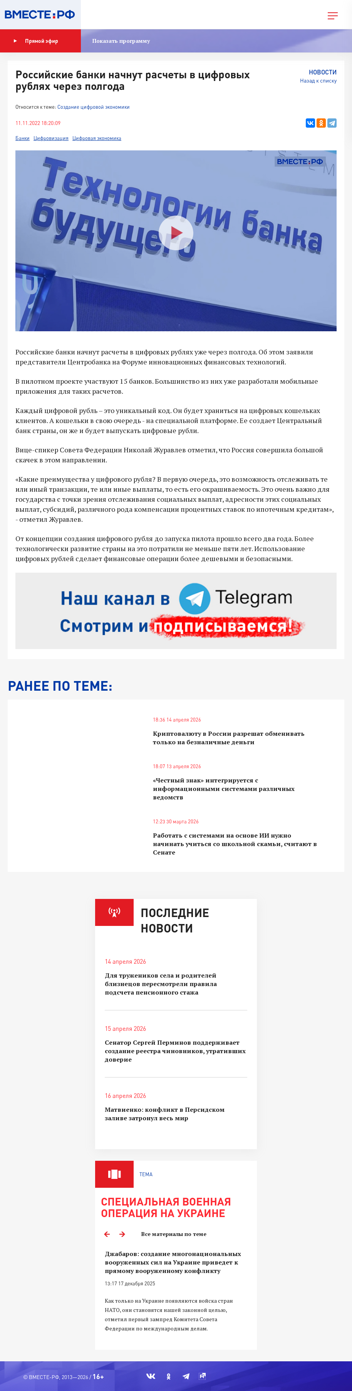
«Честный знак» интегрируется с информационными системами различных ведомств (224, 788)
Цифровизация (51, 138)
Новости (323, 72)
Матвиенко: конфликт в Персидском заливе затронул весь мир (165, 1113)
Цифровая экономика (96, 138)
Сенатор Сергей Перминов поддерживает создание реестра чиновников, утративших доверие (175, 1051)
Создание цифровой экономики (93, 107)
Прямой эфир (35, 41)
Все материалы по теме (173, 1234)
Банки (22, 138)
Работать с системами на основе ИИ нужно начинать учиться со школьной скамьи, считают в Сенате (235, 844)
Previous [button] (106, 1234)
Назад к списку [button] (318, 80)
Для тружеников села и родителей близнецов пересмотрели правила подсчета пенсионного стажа (161, 983)
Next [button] (122, 1234)
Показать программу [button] (121, 40)
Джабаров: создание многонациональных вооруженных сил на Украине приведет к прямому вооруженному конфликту (173, 1262)
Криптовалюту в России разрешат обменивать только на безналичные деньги (229, 737)
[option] (176, 1296)
